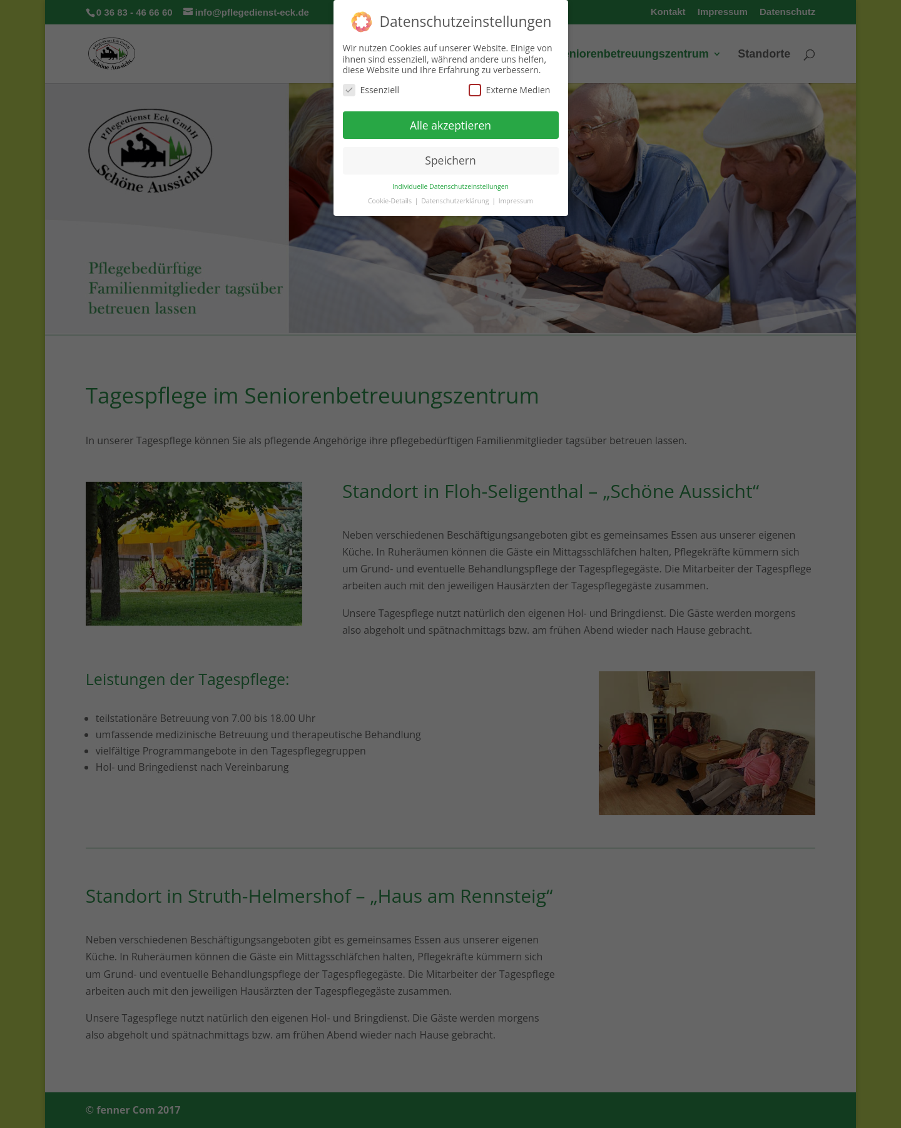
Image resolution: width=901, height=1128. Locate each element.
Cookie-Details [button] (391, 200)
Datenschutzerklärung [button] (456, 200)
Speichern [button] (450, 160)
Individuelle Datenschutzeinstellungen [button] (450, 186)
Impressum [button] (516, 200)
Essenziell (371, 90)
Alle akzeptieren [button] (450, 125)
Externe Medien (510, 90)
